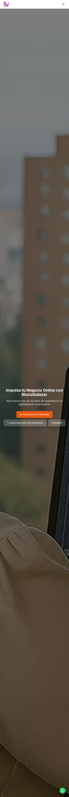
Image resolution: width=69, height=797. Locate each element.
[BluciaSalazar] (6, 4)
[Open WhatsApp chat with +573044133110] (63, 791)
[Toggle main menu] (63, 4)
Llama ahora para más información (25, 422)
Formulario (57, 423)
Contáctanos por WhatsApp (34, 414)
